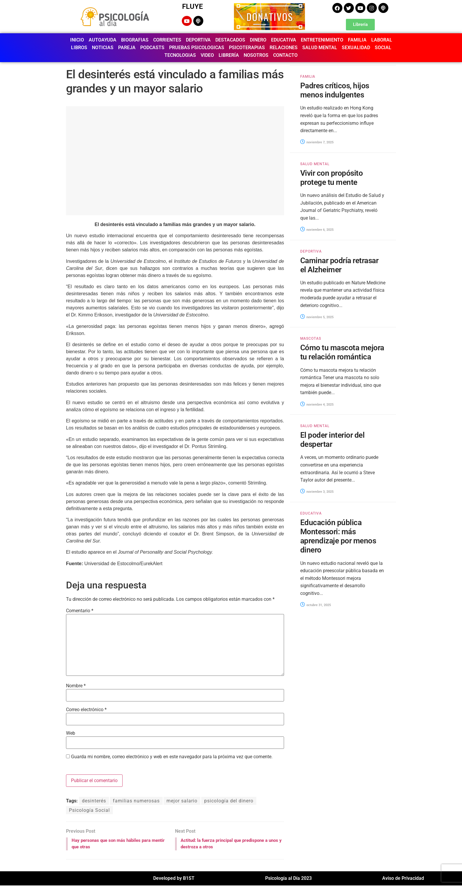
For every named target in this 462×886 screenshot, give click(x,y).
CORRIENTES (167, 40)
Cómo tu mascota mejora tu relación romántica (342, 352)
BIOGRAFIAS (134, 40)
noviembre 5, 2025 (317, 317)
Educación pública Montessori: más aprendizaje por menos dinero (338, 536)
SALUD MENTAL (319, 47)
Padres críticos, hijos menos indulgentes (334, 90)
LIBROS (79, 47)
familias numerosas (136, 801)
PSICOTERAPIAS (247, 47)
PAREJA (127, 47)
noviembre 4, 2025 (317, 405)
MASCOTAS (310, 338)
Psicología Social (89, 810)
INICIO (77, 40)
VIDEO (207, 55)
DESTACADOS (230, 40)
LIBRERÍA (229, 55)
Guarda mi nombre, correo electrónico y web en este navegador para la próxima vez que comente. (172, 756)
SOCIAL (383, 47)
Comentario (79, 610)
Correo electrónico (86, 709)
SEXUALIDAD (356, 47)
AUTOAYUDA (102, 40)
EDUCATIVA (283, 40)
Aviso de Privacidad (403, 879)
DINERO (258, 40)
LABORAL (381, 40)
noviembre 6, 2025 (317, 230)
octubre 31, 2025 (315, 605)
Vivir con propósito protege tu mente (331, 178)
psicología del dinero (228, 801)
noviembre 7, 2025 (317, 142)
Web (70, 733)
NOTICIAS (102, 47)
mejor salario (181, 801)
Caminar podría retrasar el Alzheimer (339, 265)
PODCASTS (152, 47)
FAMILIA (357, 40)
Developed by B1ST (173, 879)
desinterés (94, 801)
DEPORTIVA (198, 40)
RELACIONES (284, 47)
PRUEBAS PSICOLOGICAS (196, 47)
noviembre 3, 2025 (317, 492)
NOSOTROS (256, 55)
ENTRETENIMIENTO (322, 40)
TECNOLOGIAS (180, 55)
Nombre (76, 685)
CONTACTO (285, 55)
